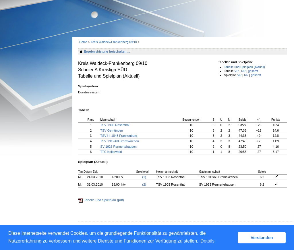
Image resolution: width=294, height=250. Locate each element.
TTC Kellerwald (111, 151)
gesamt (253, 71)
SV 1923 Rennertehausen (118, 146)
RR (243, 71)
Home (83, 42)
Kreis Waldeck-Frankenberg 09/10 (114, 42)
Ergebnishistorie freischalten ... (107, 51)
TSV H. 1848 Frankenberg (118, 135)
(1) (144, 177)
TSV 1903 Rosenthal (114, 125)
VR (237, 71)
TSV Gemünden (111, 130)
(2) (144, 184)
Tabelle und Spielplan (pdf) (104, 200)
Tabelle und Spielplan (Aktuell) (244, 67)
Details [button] (207, 241)
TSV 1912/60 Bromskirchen (119, 141)
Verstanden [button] (262, 237)
